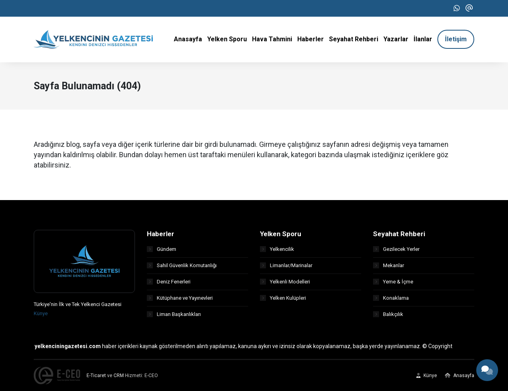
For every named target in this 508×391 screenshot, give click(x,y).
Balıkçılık (388, 314)
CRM (119, 375)
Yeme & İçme (393, 282)
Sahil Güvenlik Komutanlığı (182, 265)
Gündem (161, 249)
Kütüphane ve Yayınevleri (180, 298)
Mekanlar (388, 265)
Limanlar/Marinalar (286, 265)
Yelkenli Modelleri (285, 282)
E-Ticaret (96, 375)
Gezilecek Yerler (396, 249)
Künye (41, 313)
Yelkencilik (277, 249)
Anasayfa (459, 375)
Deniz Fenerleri (168, 282)
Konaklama (391, 298)
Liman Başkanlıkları (174, 314)
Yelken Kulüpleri (283, 298)
